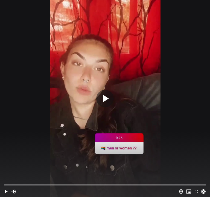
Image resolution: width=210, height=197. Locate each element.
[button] (6, 191)
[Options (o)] (181, 191)
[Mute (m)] (13, 191)
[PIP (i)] (188, 191)
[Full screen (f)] (196, 191)
